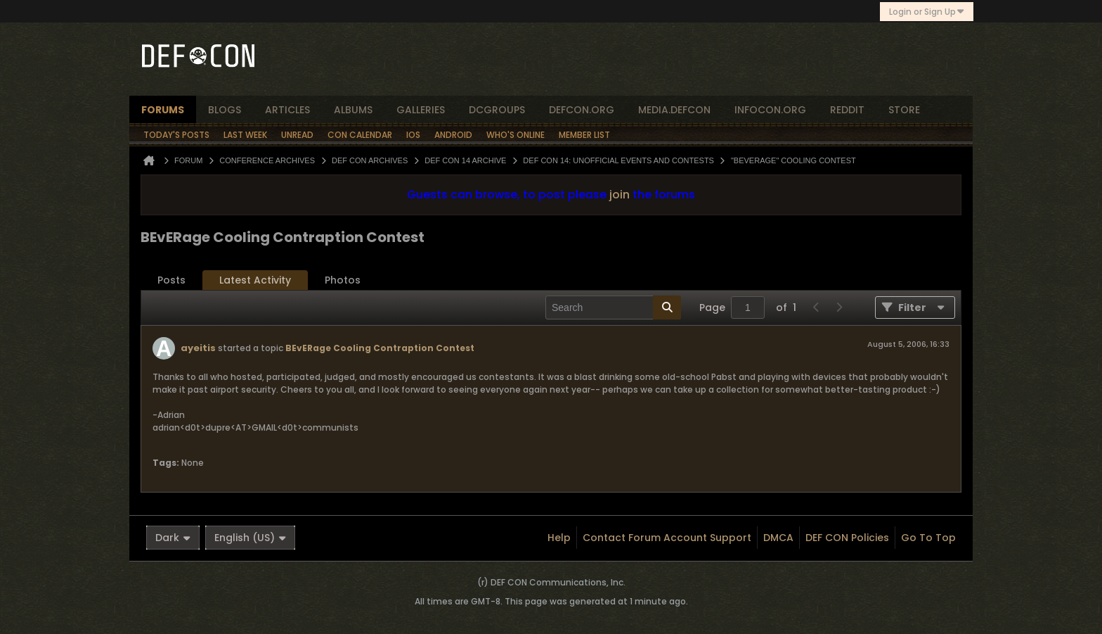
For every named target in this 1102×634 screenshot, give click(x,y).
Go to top (928, 538)
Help (559, 538)
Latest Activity (255, 280)
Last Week (245, 135)
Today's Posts (176, 135)
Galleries (420, 110)
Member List (584, 135)
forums (162, 110)
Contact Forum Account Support (667, 538)
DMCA (778, 538)
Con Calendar (360, 135)
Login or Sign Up (926, 12)
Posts (171, 280)
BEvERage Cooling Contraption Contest (379, 348)
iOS (413, 135)
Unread (297, 135)
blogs (224, 110)
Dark (172, 538)
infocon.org (770, 110)
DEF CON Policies (847, 538)
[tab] (171, 280)
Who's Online (515, 135)
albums (353, 110)
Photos (343, 280)
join (619, 194)
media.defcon (674, 110)
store (904, 110)
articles (287, 110)
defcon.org (581, 110)
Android (453, 135)
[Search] (613, 307)
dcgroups (497, 110)
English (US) (250, 538)
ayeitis (198, 348)
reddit (847, 110)
